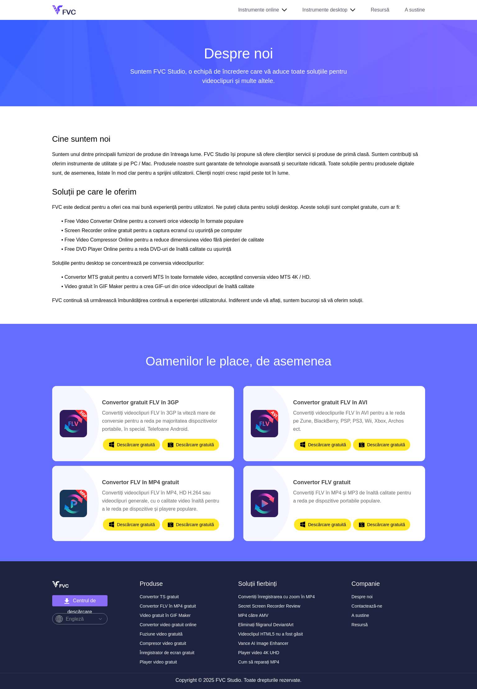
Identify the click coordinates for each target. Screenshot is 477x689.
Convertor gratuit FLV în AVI (330, 402)
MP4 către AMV (253, 615)
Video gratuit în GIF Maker (165, 615)
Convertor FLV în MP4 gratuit (140, 482)
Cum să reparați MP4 (258, 661)
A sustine (415, 9)
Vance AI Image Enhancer (263, 643)
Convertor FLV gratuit (322, 482)
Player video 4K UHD (258, 652)
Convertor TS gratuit (159, 596)
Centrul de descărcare (80, 602)
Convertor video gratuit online (168, 624)
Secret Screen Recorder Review (269, 606)
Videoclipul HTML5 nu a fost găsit (270, 634)
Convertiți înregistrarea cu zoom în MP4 (276, 596)
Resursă (380, 9)
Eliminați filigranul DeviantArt (265, 624)
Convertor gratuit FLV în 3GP (140, 402)
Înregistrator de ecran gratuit (167, 652)
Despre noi (362, 596)
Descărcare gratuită (136, 444)
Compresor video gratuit (163, 643)
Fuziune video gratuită (161, 634)
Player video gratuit (158, 661)
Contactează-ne (366, 606)
